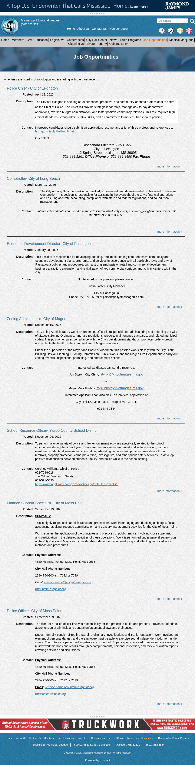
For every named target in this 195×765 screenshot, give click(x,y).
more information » (169, 166)
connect (105, 760)
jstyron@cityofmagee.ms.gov (121, 374)
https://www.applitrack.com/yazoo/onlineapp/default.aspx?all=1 (76, 484)
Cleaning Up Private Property (87, 43)
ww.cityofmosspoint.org (50, 589)
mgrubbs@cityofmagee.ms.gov (119, 388)
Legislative (57, 40)
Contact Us (99, 28)
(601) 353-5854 (30, 24)
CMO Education (37, 40)
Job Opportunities (155, 40)
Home (71, 28)
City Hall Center (96, 40)
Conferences (75, 40)
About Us (83, 28)
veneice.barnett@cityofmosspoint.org (68, 582)
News (113, 40)
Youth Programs (130, 40)
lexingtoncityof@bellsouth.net (54, 131)
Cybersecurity (118, 43)
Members (18, 40)
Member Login (118, 28)
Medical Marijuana (181, 40)
